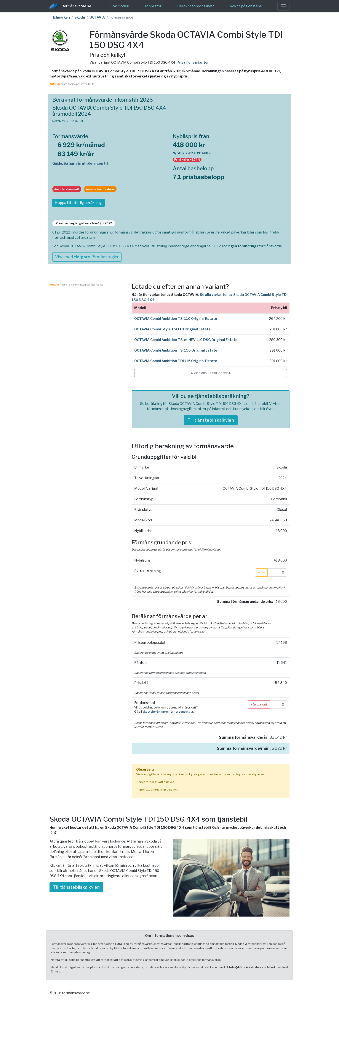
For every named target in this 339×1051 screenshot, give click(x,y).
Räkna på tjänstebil (246, 6)
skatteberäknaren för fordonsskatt (167, 711)
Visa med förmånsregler (87, 256)
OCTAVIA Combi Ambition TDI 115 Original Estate (175, 361)
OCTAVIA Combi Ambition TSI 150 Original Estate (175, 350)
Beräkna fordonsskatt (195, 6)
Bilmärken (61, 17)
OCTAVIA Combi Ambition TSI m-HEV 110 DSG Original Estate (185, 340)
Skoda (79, 17)
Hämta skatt (259, 704)
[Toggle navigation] (283, 6)
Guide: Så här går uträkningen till (80, 163)
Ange (261, 572)
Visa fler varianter (193, 62)
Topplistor (153, 6)
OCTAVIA (97, 17)
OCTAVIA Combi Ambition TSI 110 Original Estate (175, 319)
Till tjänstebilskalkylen (210, 420)
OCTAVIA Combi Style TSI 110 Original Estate (172, 329)
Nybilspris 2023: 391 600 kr (192, 153)
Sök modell (119, 6)
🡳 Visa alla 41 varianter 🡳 (210, 373)
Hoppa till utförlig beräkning (78, 203)
